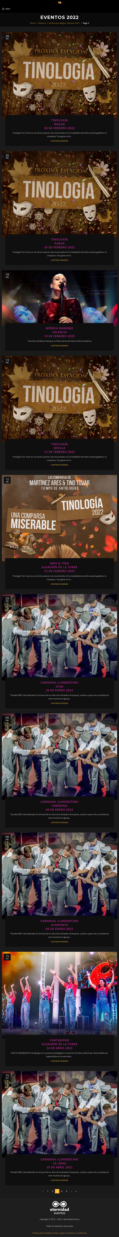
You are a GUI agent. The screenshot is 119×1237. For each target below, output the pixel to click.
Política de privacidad (41, 1233)
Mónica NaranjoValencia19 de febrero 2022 (59, 332)
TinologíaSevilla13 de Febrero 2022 (59, 448)
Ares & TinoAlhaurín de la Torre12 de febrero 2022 (60, 567)
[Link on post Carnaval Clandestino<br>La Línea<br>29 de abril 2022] (59, 1114)
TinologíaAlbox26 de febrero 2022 (59, 243)
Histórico (42, 23)
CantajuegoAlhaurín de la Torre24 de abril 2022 (60, 1044)
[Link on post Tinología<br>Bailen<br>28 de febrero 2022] (59, 75)
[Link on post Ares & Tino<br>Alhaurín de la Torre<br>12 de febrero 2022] (59, 518)
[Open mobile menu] (6, 8)
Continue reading (59, 141)
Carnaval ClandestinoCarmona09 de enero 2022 (59, 805)
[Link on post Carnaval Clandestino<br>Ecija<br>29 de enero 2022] (59, 637)
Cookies (70, 1233)
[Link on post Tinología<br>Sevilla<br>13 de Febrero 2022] (59, 399)
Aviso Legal (59, 1233)
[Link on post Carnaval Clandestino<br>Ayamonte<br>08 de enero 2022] (59, 876)
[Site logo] (59, 2)
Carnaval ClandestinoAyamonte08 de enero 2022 (59, 925)
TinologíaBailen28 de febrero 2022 (59, 124)
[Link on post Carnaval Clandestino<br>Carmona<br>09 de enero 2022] (59, 756)
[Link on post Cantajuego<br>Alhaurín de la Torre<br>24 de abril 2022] (59, 995)
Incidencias (82, 1233)
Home (32, 23)
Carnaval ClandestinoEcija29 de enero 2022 (59, 686)
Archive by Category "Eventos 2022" (64, 23)
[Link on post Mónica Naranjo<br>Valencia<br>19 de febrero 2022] (59, 298)
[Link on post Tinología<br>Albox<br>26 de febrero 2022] (59, 194)
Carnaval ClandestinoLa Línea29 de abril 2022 (59, 1163)
